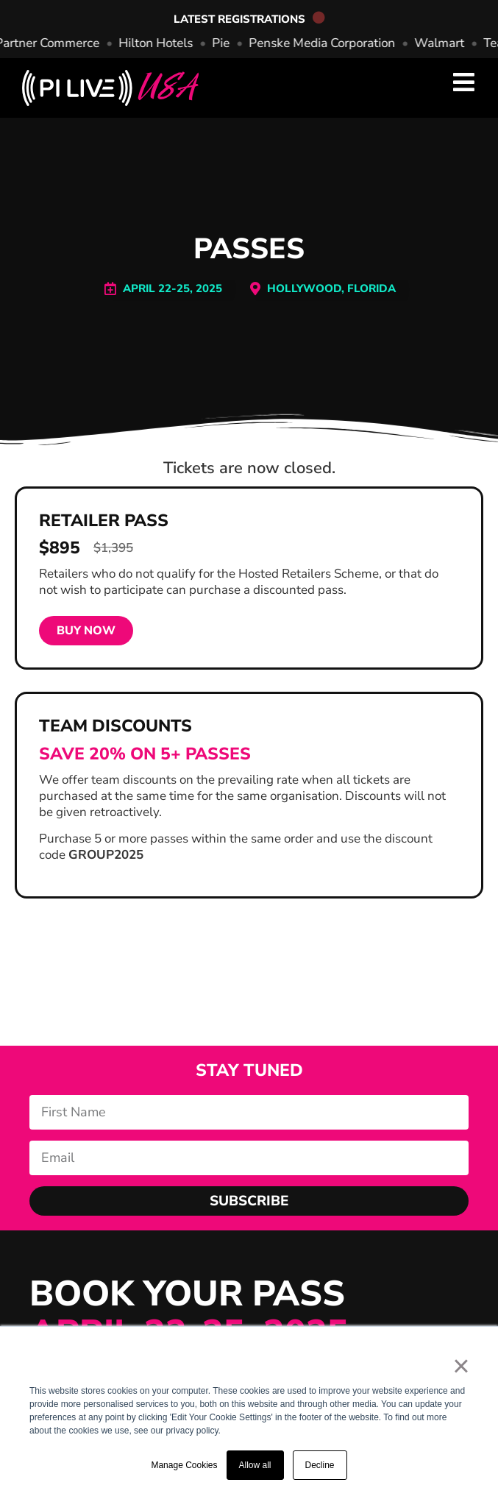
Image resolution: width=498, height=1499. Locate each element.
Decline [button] (320, 1465)
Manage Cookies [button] (184, 1465)
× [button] (460, 1366)
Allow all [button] (255, 1465)
